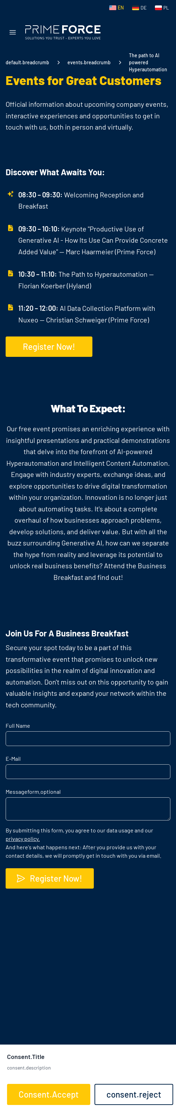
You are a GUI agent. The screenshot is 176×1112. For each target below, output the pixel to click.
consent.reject (133, 1094)
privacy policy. (23, 838)
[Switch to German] (139, 8)
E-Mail (13, 758)
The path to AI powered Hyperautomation (148, 62)
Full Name (18, 725)
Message (33, 791)
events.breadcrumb (89, 62)
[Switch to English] (116, 8)
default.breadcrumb (27, 62)
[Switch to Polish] (162, 8)
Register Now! (49, 878)
